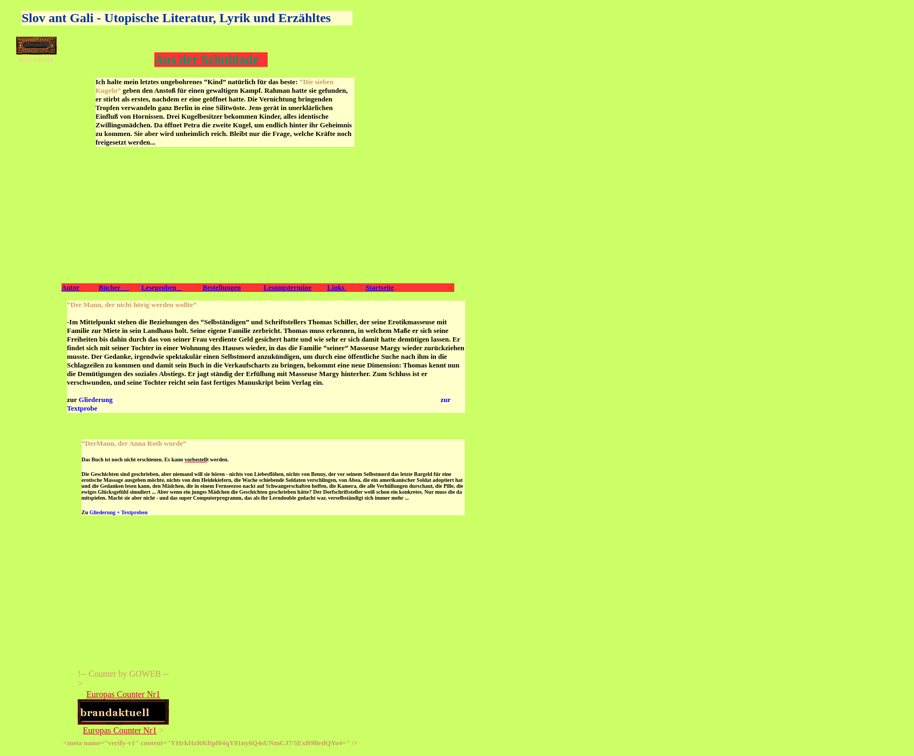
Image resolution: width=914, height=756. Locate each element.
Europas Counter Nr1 (123, 694)
